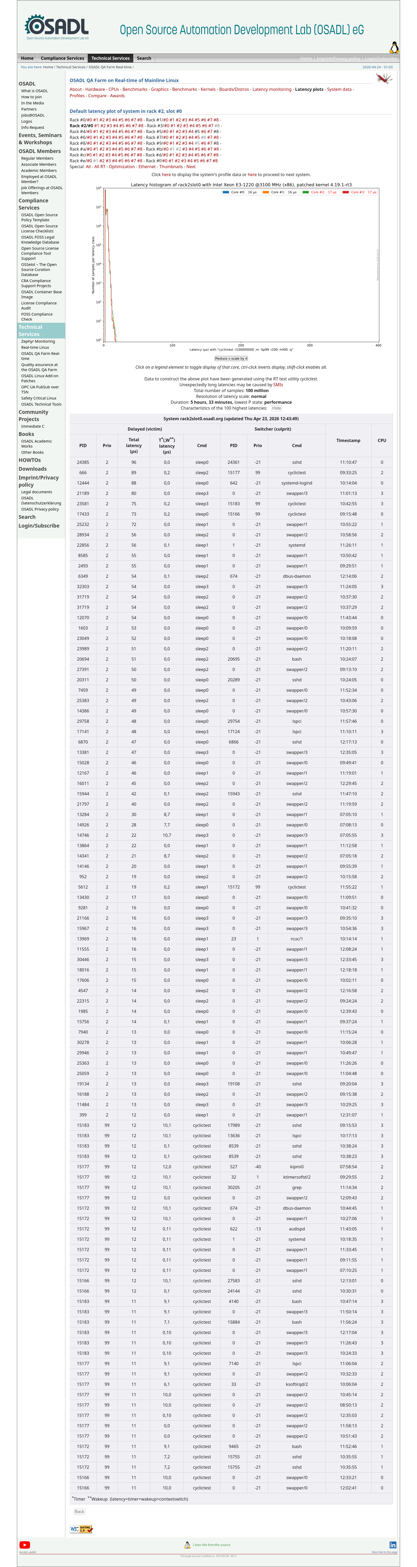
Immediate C (32, 426)
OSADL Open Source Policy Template (39, 217)
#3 (109, 120)
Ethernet (147, 166)
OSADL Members (40, 151)
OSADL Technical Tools (41, 404)
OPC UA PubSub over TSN (40, 389)
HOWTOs (30, 460)
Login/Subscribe (381, 58)
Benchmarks (135, 89)
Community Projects (33, 415)
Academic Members (39, 170)
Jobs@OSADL (33, 115)
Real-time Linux (35, 347)
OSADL (27, 83)
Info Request (32, 127)
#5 (121, 120)
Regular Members (37, 158)
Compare (97, 96)
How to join (31, 96)
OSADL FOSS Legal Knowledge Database (40, 240)
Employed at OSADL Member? (39, 179)
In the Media (32, 102)
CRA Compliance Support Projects (36, 283)
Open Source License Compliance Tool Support (40, 253)
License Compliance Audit (39, 305)
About (76, 89)
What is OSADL (34, 90)
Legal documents (36, 491)
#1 (96, 120)
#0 (90, 120)
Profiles (77, 96)
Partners (29, 109)
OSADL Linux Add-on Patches (40, 378)
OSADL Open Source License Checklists (39, 228)
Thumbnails (171, 166)
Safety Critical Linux (38, 398)
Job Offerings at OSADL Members (42, 190)
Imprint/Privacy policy (338, 58)
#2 (102, 120)
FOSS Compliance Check (37, 317)
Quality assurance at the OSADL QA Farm (39, 367)
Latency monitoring (272, 89)
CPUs (114, 89)
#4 (115, 120)
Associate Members (38, 164)
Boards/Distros (234, 89)
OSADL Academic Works (36, 444)
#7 (134, 120)
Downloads (33, 468)
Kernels (208, 89)
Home (306, 58)
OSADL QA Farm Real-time (110, 67)
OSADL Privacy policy (40, 509)
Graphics (160, 89)
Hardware (95, 89)
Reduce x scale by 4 (231, 358)
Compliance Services (33, 204)
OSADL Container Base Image (41, 294)
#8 (140, 120)
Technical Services (71, 67)
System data (339, 89)
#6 (128, 120)
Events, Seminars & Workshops (40, 138)
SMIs (278, 385)
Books (26, 434)
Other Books (32, 452)
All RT (100, 166)
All (88, 166)
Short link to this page (385, 1552)
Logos (26, 121)
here (166, 174)
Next (191, 166)
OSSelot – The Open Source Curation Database (39, 269)
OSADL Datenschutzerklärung (41, 500)
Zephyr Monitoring (38, 341)
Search (27, 516)
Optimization (122, 166)
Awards (117, 96)
